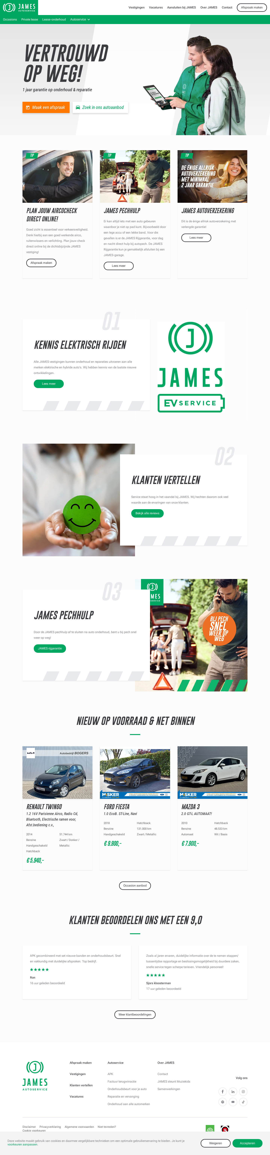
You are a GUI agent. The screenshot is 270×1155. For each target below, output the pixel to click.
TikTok (243, 1102)
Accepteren (247, 1143)
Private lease (29, 19)
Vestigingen (137, 7)
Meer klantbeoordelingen (135, 1014)
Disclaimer (29, 1127)
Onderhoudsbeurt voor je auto (127, 1089)
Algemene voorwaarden (79, 1127)
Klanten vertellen (81, 1085)
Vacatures (156, 7)
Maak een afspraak (48, 107)
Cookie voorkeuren (34, 1130)
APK (110, 1074)
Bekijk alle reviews (147, 513)
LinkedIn (233, 1091)
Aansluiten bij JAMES (181, 7)
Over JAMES (208, 7)
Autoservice (78, 19)
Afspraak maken (252, 7)
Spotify (222, 1102)
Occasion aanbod (135, 885)
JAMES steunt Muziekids (174, 1081)
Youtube (233, 1102)
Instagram (243, 1091)
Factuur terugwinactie (122, 1081)
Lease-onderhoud (54, 19)
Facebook (222, 1091)
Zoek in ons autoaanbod (103, 107)
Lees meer (118, 266)
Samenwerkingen (169, 1089)
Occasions (10, 19)
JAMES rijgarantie (50, 648)
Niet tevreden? (107, 1127)
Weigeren (215, 1143)
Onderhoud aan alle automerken (129, 1104)
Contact (227, 7)
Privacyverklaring (50, 1127)
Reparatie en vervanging (123, 1096)
